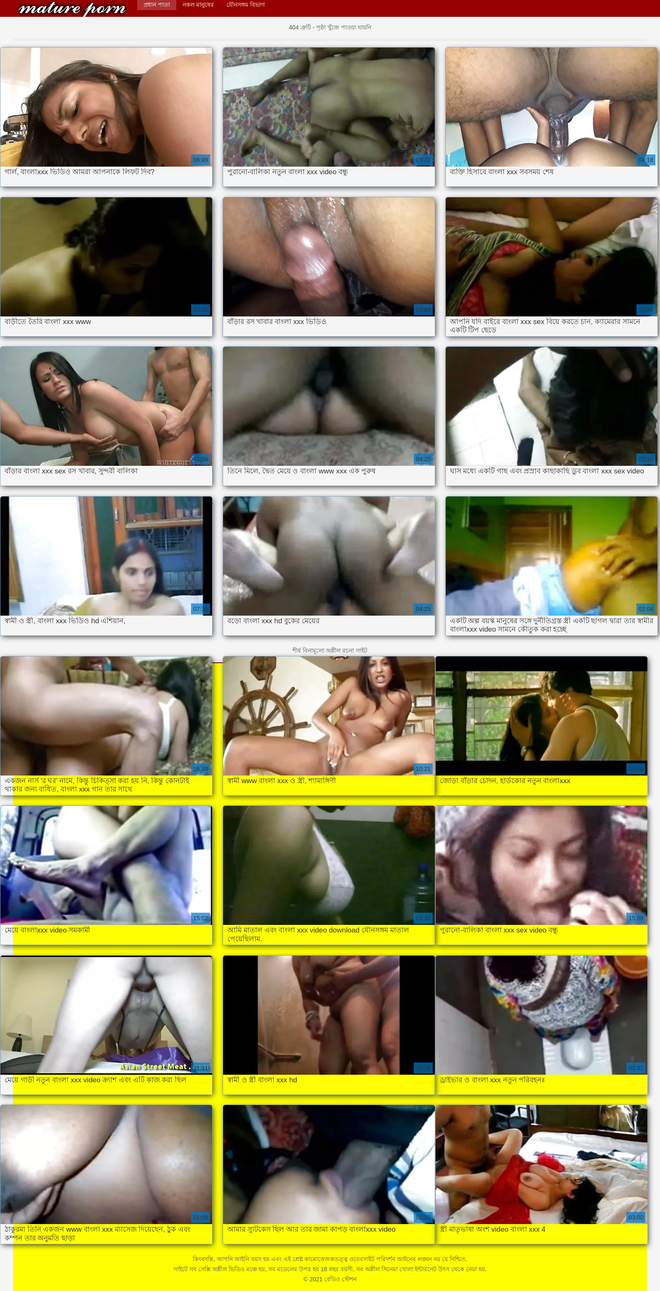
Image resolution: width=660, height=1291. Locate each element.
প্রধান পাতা (157, 4)
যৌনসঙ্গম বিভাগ (245, 4)
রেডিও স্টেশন (72, 9)
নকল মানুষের (198, 4)
